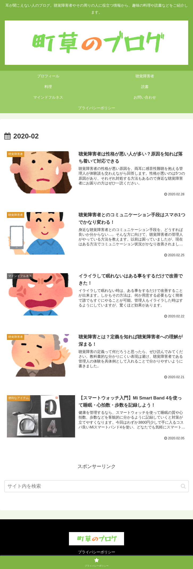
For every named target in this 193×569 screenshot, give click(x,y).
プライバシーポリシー (96, 552)
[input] (96, 487)
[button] (183, 486)
